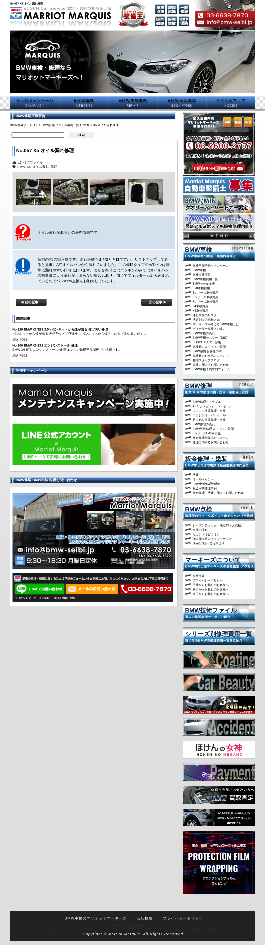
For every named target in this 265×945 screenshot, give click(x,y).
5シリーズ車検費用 (205, 297)
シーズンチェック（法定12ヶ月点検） (218, 525)
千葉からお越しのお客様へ (211, 585)
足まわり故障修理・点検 (209, 420)
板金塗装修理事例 (205, 488)
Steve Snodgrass (80, 928)
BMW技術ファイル (211, 610)
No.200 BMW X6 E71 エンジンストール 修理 (45, 345)
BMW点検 (198, 509)
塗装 (196, 475)
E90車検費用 (201, 288)
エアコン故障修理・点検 (209, 411)
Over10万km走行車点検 (208, 543)
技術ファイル (33, 162)
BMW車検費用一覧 (205, 279)
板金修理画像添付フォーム (211, 438)
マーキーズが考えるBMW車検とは (216, 324)
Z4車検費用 (200, 306)
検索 (81, 135)
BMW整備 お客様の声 (207, 351)
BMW (21, 167)
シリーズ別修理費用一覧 (218, 634)
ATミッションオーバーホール (212, 406)
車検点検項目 (202, 274)
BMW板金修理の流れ (207, 484)
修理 (54, 167)
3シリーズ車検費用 (205, 292)
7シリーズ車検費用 (205, 301)
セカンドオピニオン (206, 534)
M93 (127, 925)
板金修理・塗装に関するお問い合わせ (218, 493)
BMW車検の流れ (204, 333)
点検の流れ (200, 530)
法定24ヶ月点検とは (206, 320)
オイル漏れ (41, 167)
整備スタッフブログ (206, 360)
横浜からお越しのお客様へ (211, 589)
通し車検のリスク (205, 315)
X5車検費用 (200, 310)
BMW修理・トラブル (207, 402)
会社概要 (199, 576)
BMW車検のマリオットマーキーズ (96, 918)
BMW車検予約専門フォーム (211, 369)
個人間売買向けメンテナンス (212, 539)
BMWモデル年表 (204, 283)
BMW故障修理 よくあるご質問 (213, 429)
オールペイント (203, 479)
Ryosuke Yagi (203, 928)
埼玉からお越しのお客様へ (211, 594)
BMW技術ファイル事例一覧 (60, 125)
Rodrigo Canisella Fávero (127, 928)
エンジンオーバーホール (209, 415)
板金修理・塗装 (206, 458)
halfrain (151, 925)
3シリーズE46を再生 (207, 433)
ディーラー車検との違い (209, 329)
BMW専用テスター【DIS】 (211, 338)
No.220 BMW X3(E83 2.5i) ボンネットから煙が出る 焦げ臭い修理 (60, 329)
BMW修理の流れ (204, 424)
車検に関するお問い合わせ (211, 365)
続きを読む (21, 340)
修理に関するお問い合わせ (211, 442)
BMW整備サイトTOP (24, 125)
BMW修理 (198, 385)
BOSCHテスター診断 (207, 342)
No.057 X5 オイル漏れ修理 (45, 150)
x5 (20, 162)
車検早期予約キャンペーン (211, 265)
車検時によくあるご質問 (209, 347)
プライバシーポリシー (208, 580)
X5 (29, 167)
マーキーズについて (213, 559)
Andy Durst (170, 928)
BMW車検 (198, 249)
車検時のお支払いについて (211, 356)
